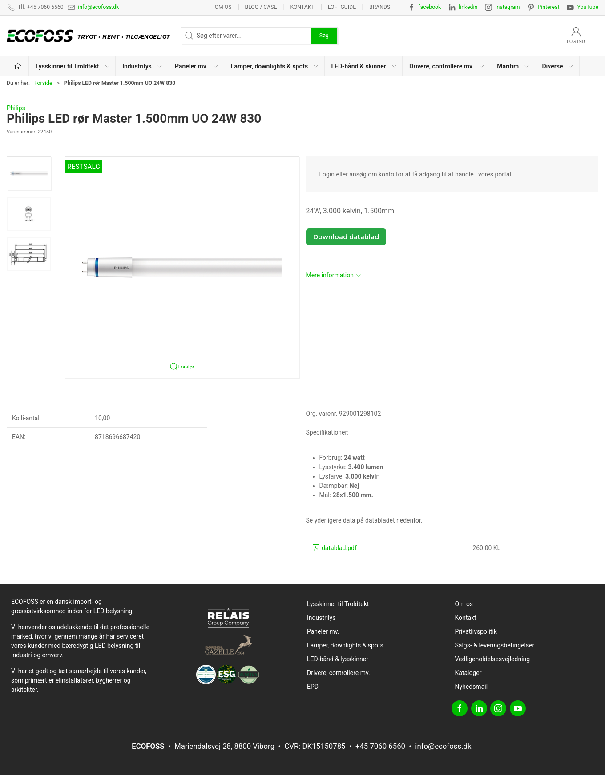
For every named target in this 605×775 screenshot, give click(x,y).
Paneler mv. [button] (197, 66)
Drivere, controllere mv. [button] (447, 66)
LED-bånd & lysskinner (337, 659)
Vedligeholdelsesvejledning (492, 659)
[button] (29, 173)
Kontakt (302, 7)
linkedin (468, 7)
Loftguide (342, 7)
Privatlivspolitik (476, 631)
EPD (313, 686)
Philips (16, 108)
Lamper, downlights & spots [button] (275, 66)
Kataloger (468, 672)
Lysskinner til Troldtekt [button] (73, 66)
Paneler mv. (323, 631)
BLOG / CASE (261, 7)
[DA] (90, 35)
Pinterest (549, 7)
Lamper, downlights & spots (345, 645)
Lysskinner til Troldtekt (338, 603)
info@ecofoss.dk (98, 7)
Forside (43, 83)
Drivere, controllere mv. (338, 672)
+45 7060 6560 (380, 746)
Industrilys (321, 617)
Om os (223, 7)
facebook (429, 7)
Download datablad (346, 237)
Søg (324, 35)
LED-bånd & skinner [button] (364, 66)
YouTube (587, 7)
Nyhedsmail (471, 686)
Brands (379, 7)
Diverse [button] (558, 66)
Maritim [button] (513, 66)
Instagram (507, 7)
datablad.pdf (334, 547)
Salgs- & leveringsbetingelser (495, 645)
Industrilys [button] (142, 66)
